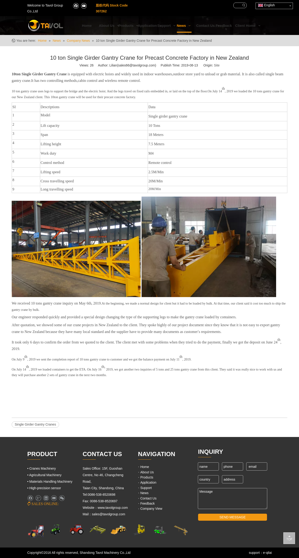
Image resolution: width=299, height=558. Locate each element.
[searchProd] (237, 5)
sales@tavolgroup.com (109, 514)
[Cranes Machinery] (97, 529)
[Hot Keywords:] (243, 5)
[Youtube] (84, 6)
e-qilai (267, 553)
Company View (151, 508)
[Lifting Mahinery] (139, 529)
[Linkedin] (46, 498)
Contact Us (148, 498)
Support (146, 488)
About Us (147, 472)
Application (148, 482)
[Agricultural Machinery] (56, 529)
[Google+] (38, 498)
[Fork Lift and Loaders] (160, 529)
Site (217, 65)
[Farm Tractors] (77, 529)
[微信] (62, 498)
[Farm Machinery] (38, 531)
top (289, 538)
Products (146, 477)
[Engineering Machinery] (118, 529)
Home (144, 467)
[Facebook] (76, 6)
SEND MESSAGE (233, 517)
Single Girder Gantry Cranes (35, 424)
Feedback (147, 503)
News (144, 493)
